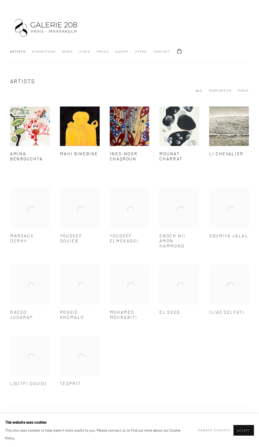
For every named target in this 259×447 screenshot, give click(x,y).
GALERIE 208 (45, 27)
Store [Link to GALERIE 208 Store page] (141, 51)
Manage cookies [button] (214, 430)
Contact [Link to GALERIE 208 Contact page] (162, 51)
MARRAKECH (220, 90)
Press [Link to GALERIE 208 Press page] (103, 51)
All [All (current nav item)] (199, 90)
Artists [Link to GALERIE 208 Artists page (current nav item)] (18, 51)
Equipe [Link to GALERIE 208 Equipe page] (122, 51)
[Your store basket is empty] (179, 51)
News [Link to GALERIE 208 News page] (67, 51)
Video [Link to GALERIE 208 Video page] (84, 51)
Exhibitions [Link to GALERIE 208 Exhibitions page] (44, 51)
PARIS (243, 90)
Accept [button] (243, 430)
